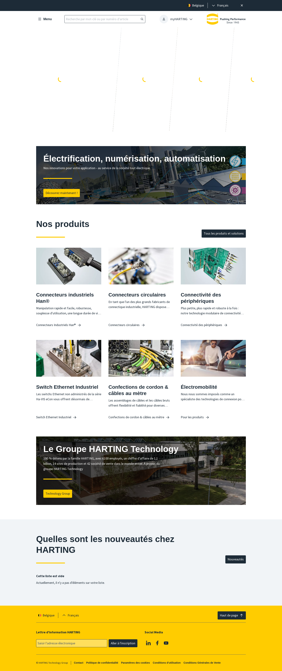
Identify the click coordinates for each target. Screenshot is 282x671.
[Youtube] (166, 643)
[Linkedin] (148, 643)
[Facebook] (157, 643)
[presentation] (220, 5)
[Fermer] (242, 5)
